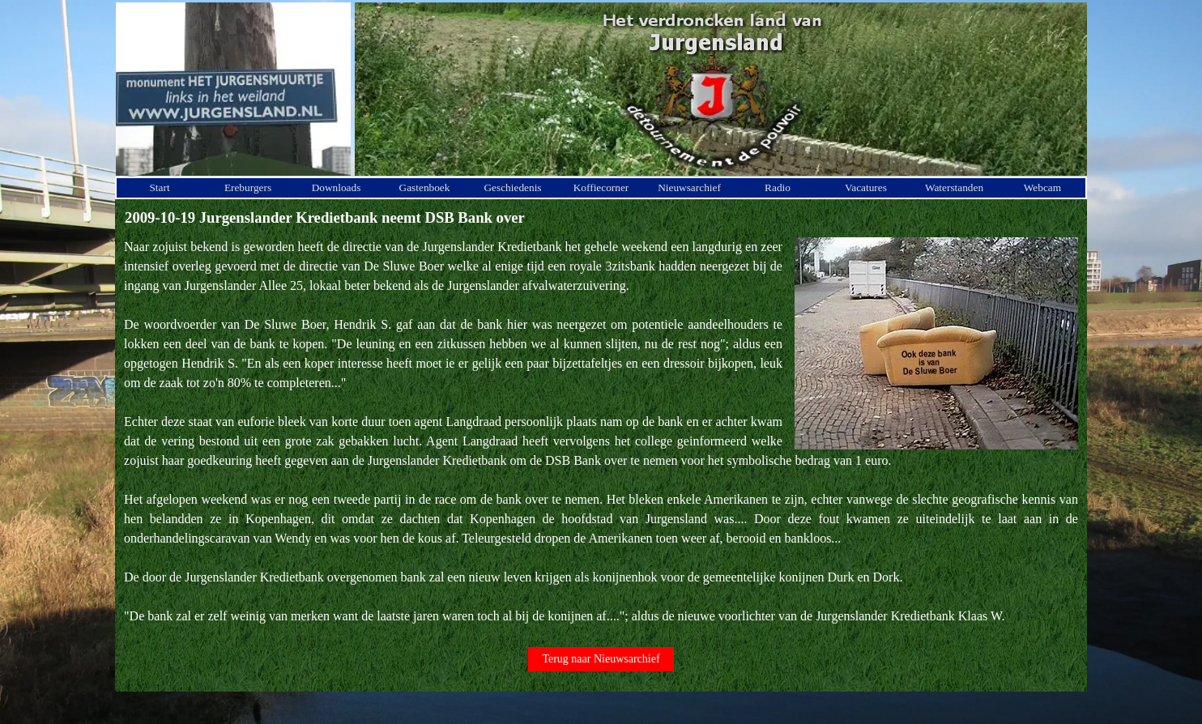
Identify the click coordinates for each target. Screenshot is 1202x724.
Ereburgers (247, 187)
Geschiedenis (512, 187)
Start (159, 187)
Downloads (336, 187)
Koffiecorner (601, 187)
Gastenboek (424, 187)
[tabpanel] (601, 431)
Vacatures (866, 187)
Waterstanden (954, 187)
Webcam (1042, 187)
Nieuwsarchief (689, 187)
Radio (778, 187)
